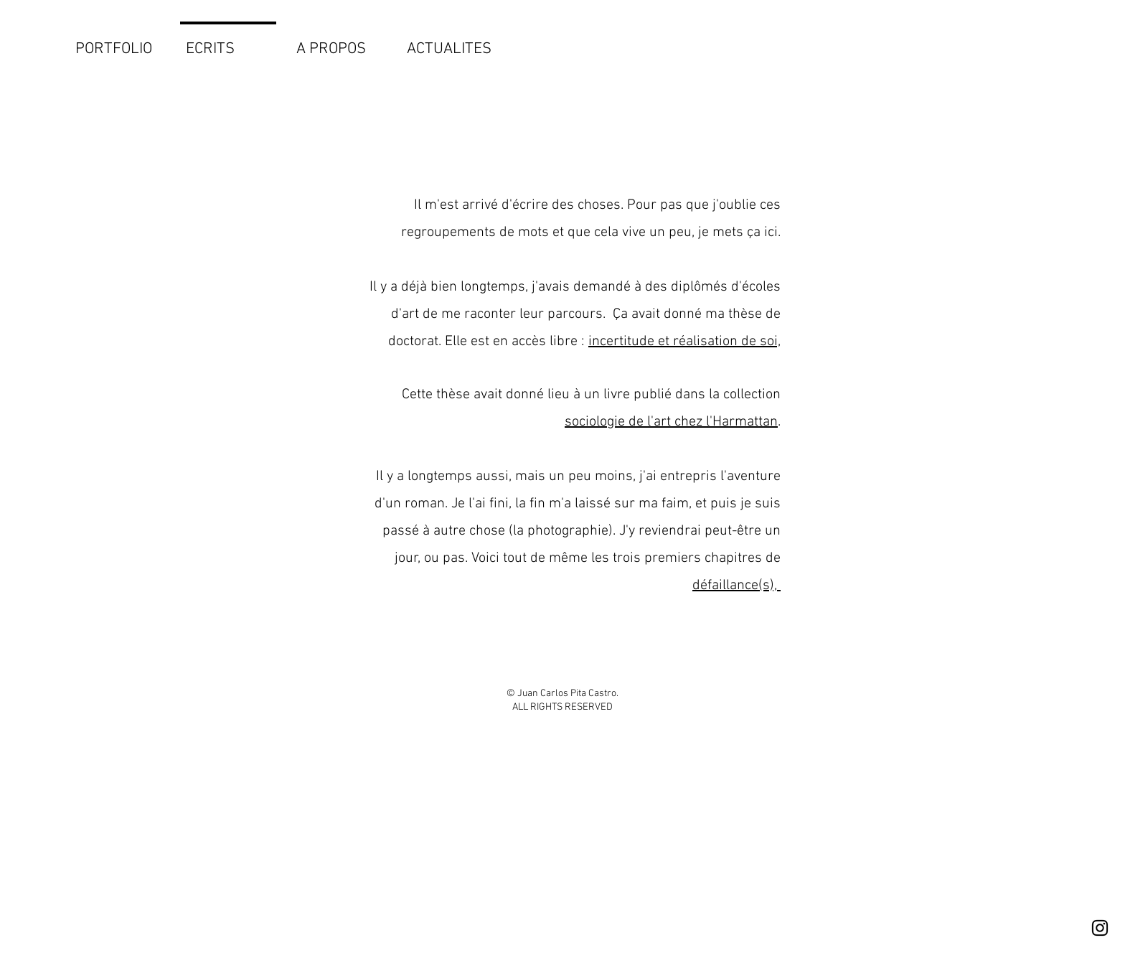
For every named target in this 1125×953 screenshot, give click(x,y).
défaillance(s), (736, 585)
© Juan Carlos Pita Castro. (562, 693)
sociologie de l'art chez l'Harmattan (671, 422)
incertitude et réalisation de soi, (684, 341)
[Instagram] (1100, 928)
